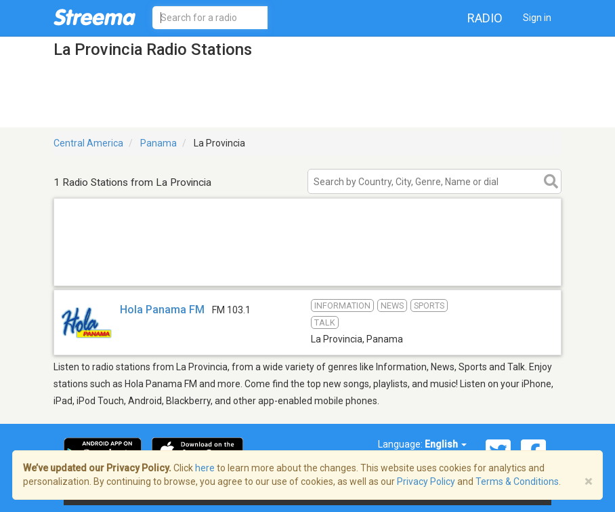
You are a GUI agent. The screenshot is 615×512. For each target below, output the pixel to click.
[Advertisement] (307, 268)
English (446, 444)
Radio (485, 18)
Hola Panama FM (162, 309)
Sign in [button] (537, 17)
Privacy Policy (426, 481)
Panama (158, 143)
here (205, 467)
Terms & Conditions (517, 481)
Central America (88, 143)
